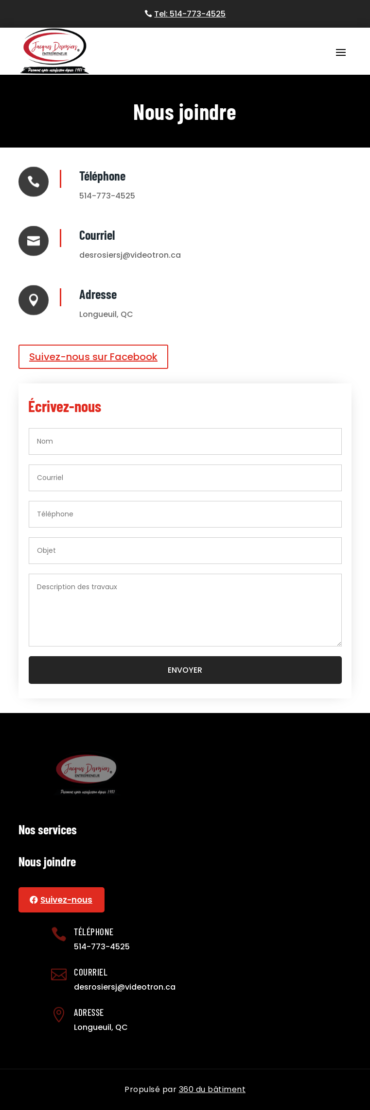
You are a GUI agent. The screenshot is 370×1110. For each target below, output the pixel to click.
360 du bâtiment (212, 1089)
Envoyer (185, 670)
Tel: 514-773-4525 (190, 13)
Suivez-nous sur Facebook (93, 357)
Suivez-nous (66, 900)
